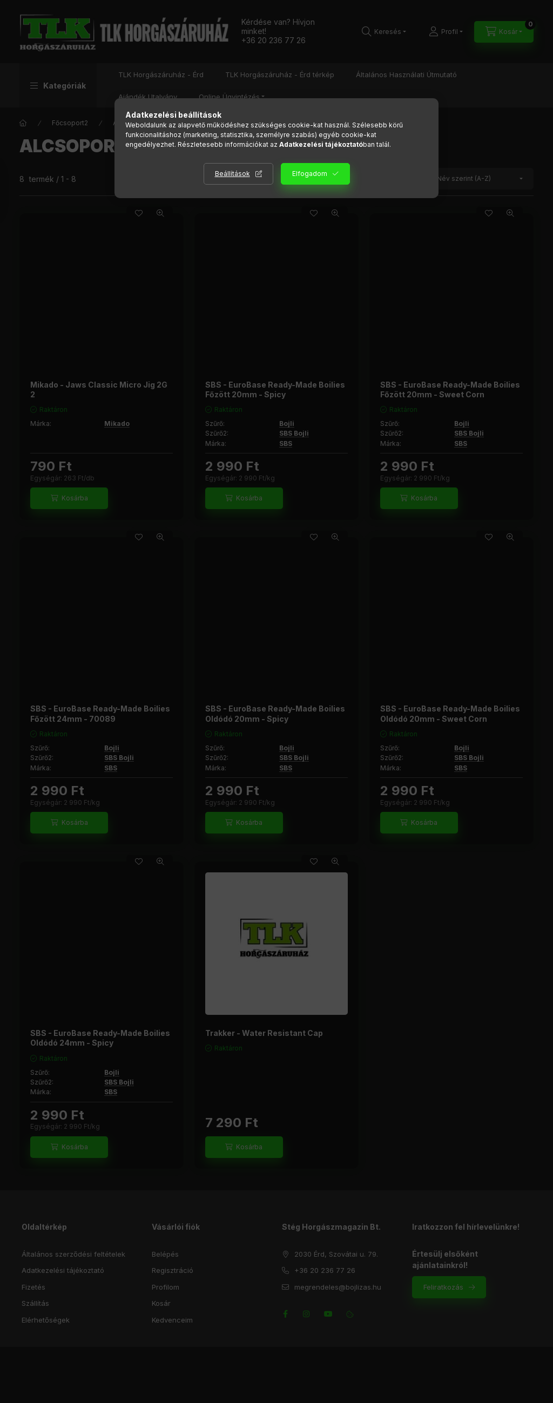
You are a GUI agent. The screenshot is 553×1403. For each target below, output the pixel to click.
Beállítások (232, 174)
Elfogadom (309, 174)
